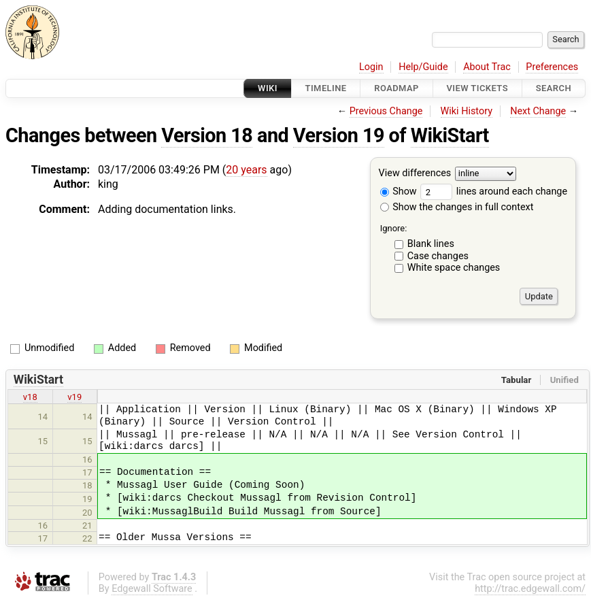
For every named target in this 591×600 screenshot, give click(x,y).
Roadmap (396, 88)
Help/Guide (423, 67)
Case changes (438, 256)
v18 (30, 397)
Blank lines (430, 244)
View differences (415, 174)
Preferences (552, 67)
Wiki (267, 88)
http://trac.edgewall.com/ (530, 589)
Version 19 (338, 135)
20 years (246, 169)
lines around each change (493, 191)
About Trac (487, 67)
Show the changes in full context (457, 207)
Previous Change (386, 111)
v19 (74, 397)
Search (553, 88)
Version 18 (206, 135)
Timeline (326, 88)
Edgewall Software (152, 589)
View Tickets (477, 88)
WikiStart (450, 135)
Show (398, 191)
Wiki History (466, 111)
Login (371, 67)
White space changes (454, 267)
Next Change (538, 111)
